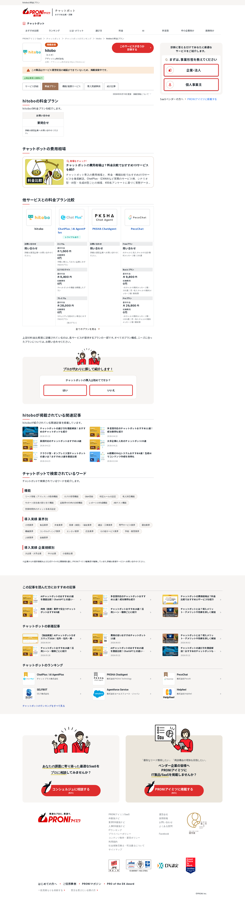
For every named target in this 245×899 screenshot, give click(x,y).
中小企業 (52, 553)
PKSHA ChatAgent (104, 229)
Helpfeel (181, 689)
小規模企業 (68, 553)
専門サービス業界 (127, 525)
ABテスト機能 (120, 503)
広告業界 (89, 531)
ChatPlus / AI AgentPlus (71, 230)
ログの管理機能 (71, 496)
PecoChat (137, 229)
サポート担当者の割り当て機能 (39, 503)
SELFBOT (42, 689)
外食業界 (59, 525)
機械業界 (29, 531)
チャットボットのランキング (78, 38)
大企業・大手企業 (33, 553)
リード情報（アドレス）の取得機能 (41, 496)
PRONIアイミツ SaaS (32, 38)
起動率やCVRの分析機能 (71, 503)
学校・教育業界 (132, 531)
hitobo (99, 38)
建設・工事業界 (105, 525)
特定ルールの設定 (108, 496)
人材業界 (29, 537)
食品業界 (44, 525)
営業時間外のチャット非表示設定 (40, 509)
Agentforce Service (117, 689)
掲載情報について (132, 94)
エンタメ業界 (73, 531)
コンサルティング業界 (50, 531)
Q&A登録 (89, 496)
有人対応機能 (128, 496)
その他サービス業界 (109, 531)
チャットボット (53, 38)
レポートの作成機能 (98, 503)
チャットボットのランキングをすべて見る (43, 706)
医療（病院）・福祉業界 (80, 525)
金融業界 (44, 537)
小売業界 (29, 525)
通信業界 (146, 525)
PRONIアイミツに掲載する (202, 99)
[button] (191, 70)
